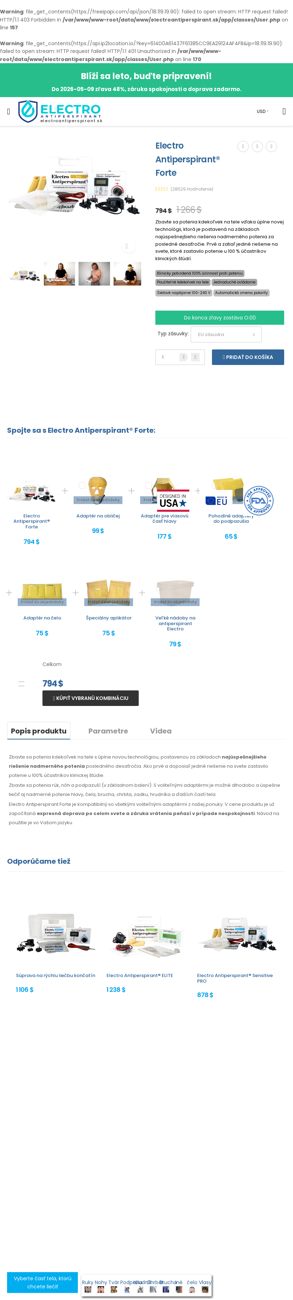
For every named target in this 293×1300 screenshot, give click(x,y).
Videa (161, 731)
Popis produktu (39, 731)
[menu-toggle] (8, 111)
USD (261, 111)
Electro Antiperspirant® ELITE (140, 975)
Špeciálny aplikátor (109, 618)
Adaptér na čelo (42, 618)
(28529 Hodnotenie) (192, 189)
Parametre (108, 731)
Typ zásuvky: (173, 333)
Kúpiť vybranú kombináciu (91, 698)
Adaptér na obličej (98, 516)
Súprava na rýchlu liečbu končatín (55, 975)
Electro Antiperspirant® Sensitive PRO (235, 978)
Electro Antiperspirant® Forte (31, 521)
